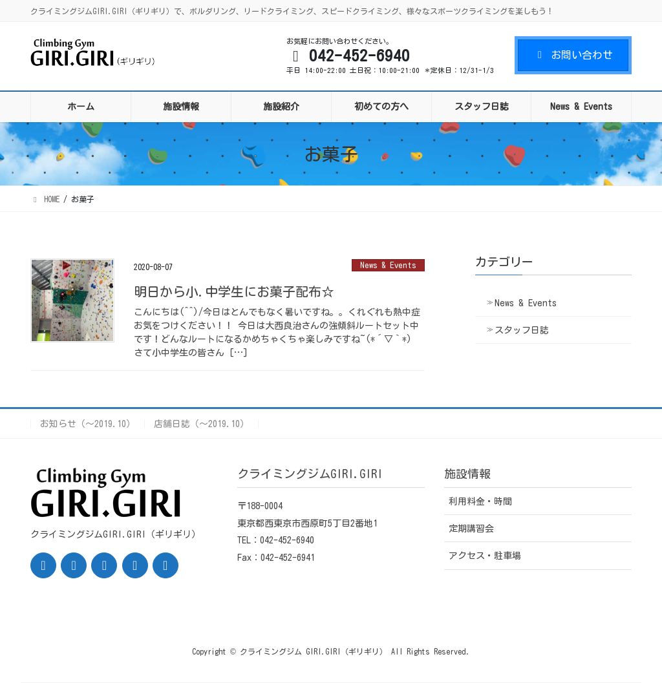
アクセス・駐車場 (485, 555)
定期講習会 (471, 528)
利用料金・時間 (480, 501)
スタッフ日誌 (522, 330)
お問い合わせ (573, 55)
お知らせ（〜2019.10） (87, 423)
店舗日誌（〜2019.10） (201, 423)
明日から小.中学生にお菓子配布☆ (234, 291)
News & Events (388, 265)
